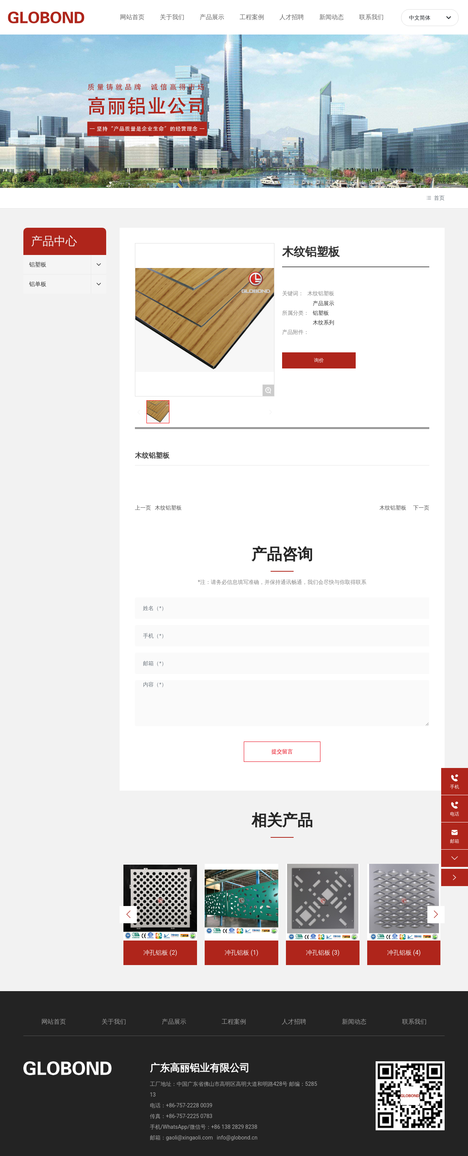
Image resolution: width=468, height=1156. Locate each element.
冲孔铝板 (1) (241, 952)
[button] (128, 914)
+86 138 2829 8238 (234, 1127)
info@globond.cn (237, 1138)
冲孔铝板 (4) (404, 952)
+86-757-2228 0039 (189, 1105)
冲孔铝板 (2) (160, 952)
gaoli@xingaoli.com (189, 1138)
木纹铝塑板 (168, 508)
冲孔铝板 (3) (323, 952)
